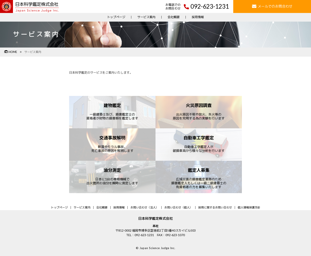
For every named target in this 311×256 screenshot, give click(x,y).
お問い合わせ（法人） (144, 207)
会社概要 (174, 17)
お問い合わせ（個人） (178, 207)
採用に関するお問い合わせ (215, 207)
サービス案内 (146, 17)
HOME (10, 52)
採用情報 (198, 17)
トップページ (116, 17)
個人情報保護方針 (249, 207)
